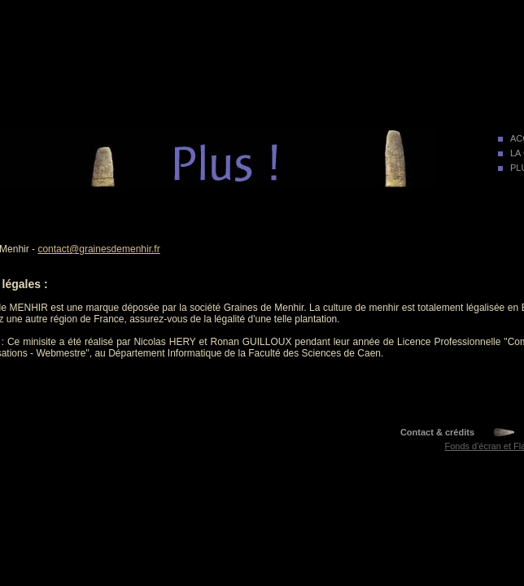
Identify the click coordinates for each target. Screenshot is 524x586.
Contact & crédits (437, 432)
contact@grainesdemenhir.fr (98, 249)
